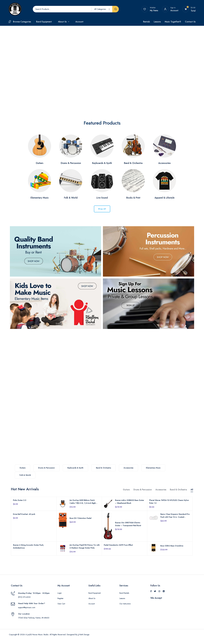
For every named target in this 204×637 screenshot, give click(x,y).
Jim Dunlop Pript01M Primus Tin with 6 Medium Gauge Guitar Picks (85, 546)
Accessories (128, 467)
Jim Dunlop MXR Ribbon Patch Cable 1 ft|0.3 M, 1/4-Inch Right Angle (83, 501)
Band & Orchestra (103, 467)
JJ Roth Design (83, 634)
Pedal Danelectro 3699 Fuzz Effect (118, 545)
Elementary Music (153, 467)
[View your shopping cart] (186, 9)
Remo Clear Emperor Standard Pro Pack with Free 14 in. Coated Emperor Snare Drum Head (175, 515)
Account (79, 21)
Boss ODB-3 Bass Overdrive (171, 545)
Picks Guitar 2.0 (19, 500)
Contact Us (190, 21)
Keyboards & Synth (75, 467)
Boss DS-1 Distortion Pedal (80, 518)
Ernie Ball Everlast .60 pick (24, 514)
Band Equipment (44, 21)
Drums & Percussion (46, 467)
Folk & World (25, 475)
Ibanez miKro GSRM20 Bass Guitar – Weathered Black (129, 501)
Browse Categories (22, 21)
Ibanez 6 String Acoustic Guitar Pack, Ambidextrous (28, 546)
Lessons (157, 21)
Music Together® (173, 21)
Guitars (23, 467)
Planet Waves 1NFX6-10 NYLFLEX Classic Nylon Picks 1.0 (169, 501)
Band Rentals (124, 593)
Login (60, 593)
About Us (62, 21)
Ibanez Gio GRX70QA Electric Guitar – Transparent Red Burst (128, 524)
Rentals (146, 21)
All (192, 489)
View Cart (61, 603)
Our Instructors (125, 603)
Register (60, 598)
